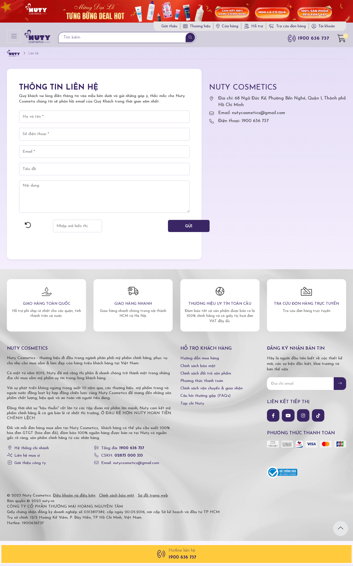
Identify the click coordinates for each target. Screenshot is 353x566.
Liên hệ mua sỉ (27, 457)
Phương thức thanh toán (201, 383)
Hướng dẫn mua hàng (199, 360)
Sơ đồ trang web (153, 497)
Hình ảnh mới (28, 227)
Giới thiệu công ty (30, 465)
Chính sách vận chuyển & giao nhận (211, 390)
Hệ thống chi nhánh (31, 450)
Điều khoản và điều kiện (74, 497)
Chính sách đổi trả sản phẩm (205, 375)
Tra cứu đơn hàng (287, 27)
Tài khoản (326, 27)
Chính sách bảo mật (198, 368)
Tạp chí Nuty (192, 405)
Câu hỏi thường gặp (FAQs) (205, 398)
